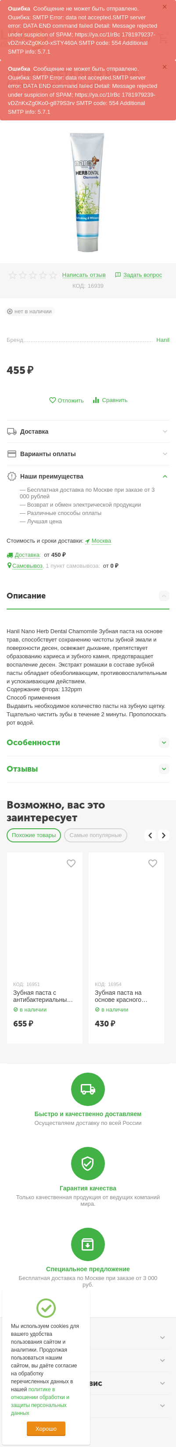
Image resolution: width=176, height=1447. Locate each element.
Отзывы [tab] (88, 769)
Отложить (66, 400)
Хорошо (46, 1428)
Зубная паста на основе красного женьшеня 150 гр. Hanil (120, 996)
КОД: (79, 286)
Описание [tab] (88, 596)
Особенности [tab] (88, 742)
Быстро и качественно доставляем (88, 1113)
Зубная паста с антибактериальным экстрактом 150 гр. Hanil (42, 996)
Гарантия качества (88, 1188)
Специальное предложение (88, 1269)
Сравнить (109, 400)
